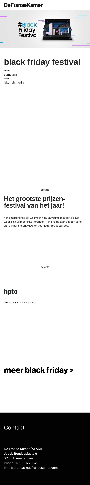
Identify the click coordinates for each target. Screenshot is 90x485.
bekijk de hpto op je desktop (19, 302)
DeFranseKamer (23, 5)
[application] (45, 333)
